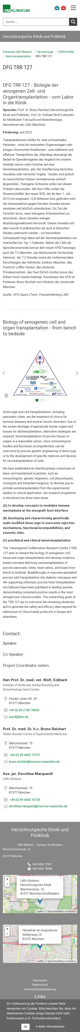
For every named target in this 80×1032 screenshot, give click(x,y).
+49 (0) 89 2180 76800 (24, 710)
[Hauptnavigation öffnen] (73, 8)
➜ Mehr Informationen (49, 1026)
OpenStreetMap (56, 911)
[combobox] (40, 22)
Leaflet (39, 911)
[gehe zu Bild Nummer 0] (37, 400)
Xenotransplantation (18, 56)
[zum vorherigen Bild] (3, 373)
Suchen (74, 21)
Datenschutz (40, 984)
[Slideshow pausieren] (6, 395)
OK (25, 1026)
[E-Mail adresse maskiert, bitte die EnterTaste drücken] (18, 717)
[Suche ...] (36, 22)
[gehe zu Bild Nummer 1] (40, 400)
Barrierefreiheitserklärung (40, 989)
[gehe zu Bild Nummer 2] (43, 400)
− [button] (7, 884)
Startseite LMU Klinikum (17, 52)
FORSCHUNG (66, 52)
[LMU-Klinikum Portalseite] (16, 8)
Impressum (40, 980)
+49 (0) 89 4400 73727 (24, 755)
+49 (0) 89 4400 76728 (24, 799)
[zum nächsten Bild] (76, 373)
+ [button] (7, 879)
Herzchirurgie (45, 52)
